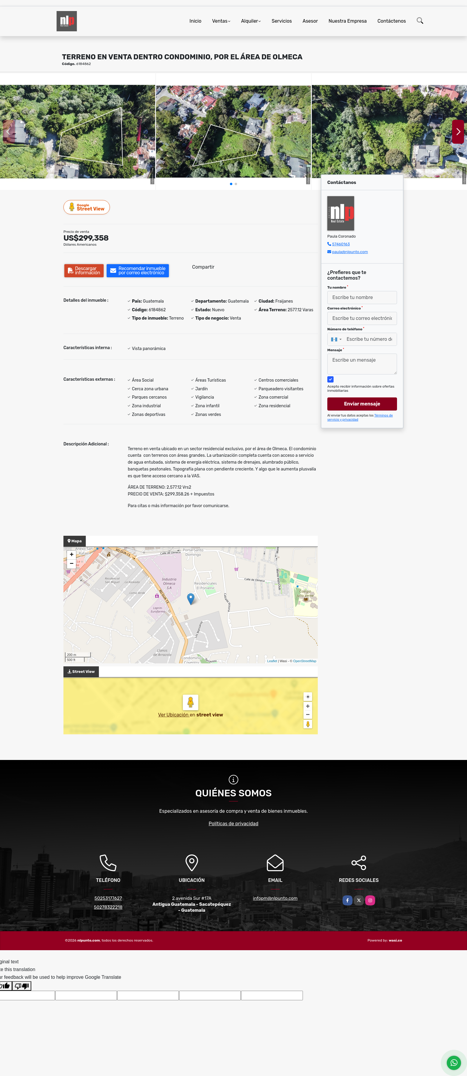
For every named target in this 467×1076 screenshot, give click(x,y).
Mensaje (335, 350)
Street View (87, 207)
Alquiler (249, 21)
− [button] (72, 564)
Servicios (282, 21)
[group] (77, 131)
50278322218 (108, 907)
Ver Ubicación (174, 715)
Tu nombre (337, 287)
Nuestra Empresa (348, 21)
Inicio (195, 21)
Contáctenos (391, 21)
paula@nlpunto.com (350, 252)
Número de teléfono (345, 329)
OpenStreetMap (304, 661)
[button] (231, 184)
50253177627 (108, 898)
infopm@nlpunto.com (275, 898)
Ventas (219, 21)
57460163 (341, 244)
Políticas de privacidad (234, 823)
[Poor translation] (21, 986)
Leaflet (272, 661)
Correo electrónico (345, 308)
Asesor (310, 21)
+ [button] (72, 555)
